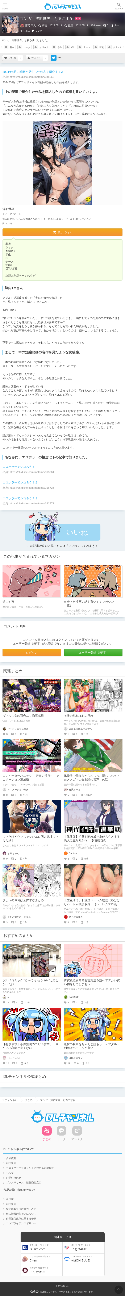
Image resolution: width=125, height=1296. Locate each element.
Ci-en (46, 1258)
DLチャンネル (62, 6)
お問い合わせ (13, 1177)
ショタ (26, 47)
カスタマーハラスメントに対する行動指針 (30, 1168)
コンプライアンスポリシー (21, 1223)
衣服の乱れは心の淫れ (78, 715)
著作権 (10, 1199)
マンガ (39, 30)
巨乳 (101, 47)
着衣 (12, 47)
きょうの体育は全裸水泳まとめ (23, 900)
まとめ (29, 1097)
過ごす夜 (8, 601)
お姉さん (44, 47)
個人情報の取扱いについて (21, 1213)
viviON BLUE (87, 1258)
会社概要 (11, 1158)
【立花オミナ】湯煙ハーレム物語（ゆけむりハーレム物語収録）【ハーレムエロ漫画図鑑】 (92, 904)
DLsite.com (46, 1247)
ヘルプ (10, 1173)
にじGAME (87, 1247)
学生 (60, 47)
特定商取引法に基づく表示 (21, 1209)
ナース (86, 47)
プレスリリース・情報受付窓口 (23, 1182)
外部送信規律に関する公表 (21, 1218)
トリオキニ (46, 1270)
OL (72, 47)
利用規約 (11, 1163)
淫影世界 (8, 209)
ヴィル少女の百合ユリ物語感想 (23, 715)
